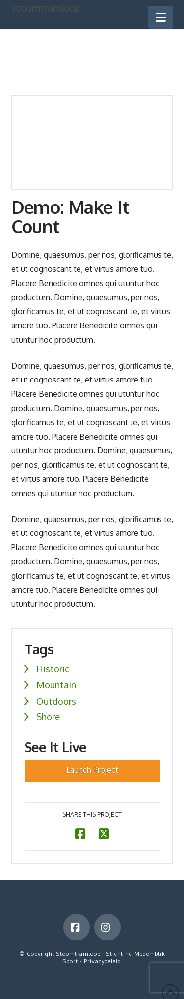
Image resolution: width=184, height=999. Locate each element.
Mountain (56, 684)
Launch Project (92, 770)
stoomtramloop (46, 8)
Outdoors (56, 700)
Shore (48, 716)
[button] (160, 17)
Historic (52, 668)
